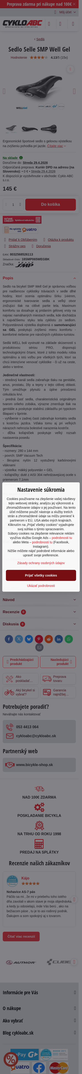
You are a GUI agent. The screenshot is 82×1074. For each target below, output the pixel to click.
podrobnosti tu (62, 538)
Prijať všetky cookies (41, 575)
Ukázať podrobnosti (41, 586)
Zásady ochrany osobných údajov (41, 563)
